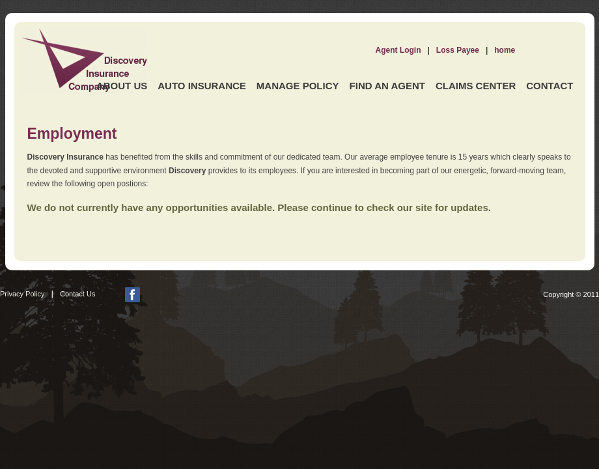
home (504, 50)
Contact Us (77, 294)
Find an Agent (387, 85)
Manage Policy (298, 85)
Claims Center (476, 85)
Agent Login (398, 50)
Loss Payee (457, 50)
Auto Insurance (202, 85)
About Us (121, 85)
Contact (549, 85)
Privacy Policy (22, 294)
